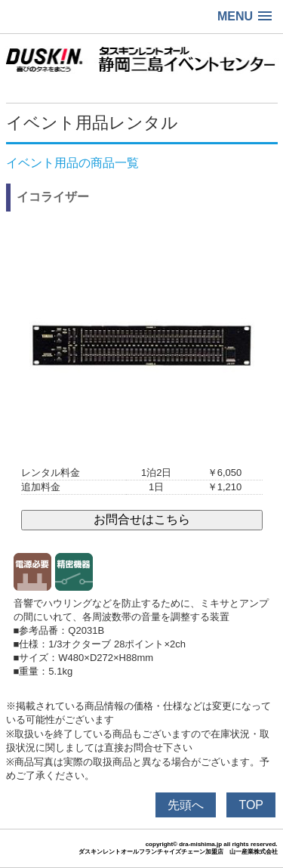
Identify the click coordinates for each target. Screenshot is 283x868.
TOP (250, 804)
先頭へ (186, 804)
